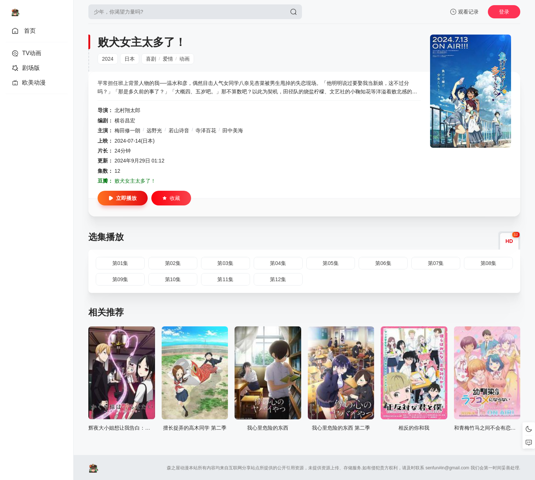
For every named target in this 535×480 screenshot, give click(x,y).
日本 (129, 59)
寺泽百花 (206, 130)
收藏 (171, 198)
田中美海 (232, 130)
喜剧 (151, 59)
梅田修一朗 (127, 130)
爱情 (168, 59)
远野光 (154, 130)
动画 (184, 59)
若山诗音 (179, 130)
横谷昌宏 (125, 120)
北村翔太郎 (127, 110)
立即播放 (123, 198)
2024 (107, 59)
